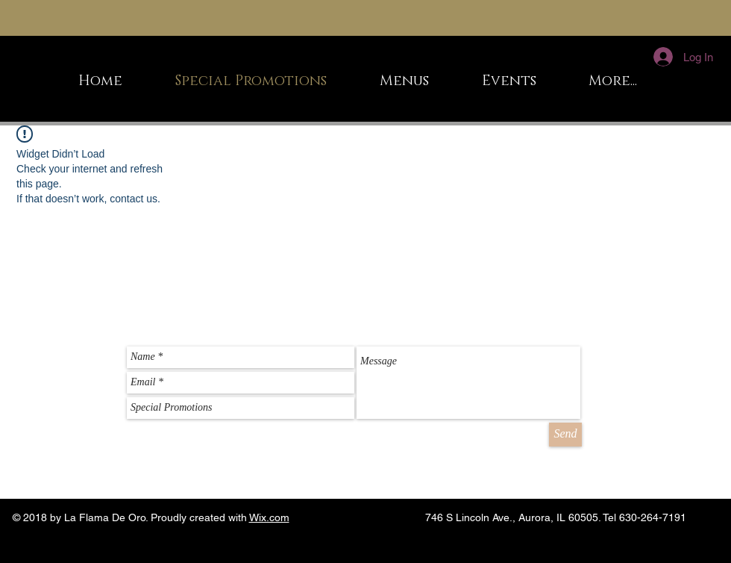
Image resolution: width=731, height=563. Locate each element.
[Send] (565, 435)
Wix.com (269, 517)
